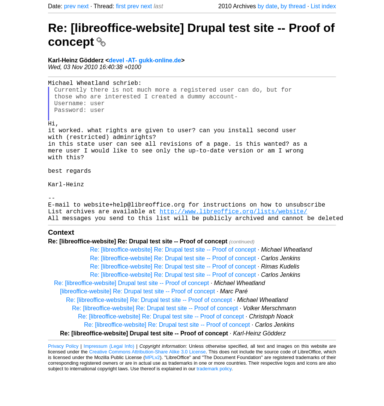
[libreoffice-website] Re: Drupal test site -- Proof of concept (137, 323)
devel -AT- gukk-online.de (145, 60)
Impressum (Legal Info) (109, 377)
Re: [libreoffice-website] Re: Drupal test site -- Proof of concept (173, 281)
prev (70, 6)
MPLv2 (152, 389)
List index (323, 6)
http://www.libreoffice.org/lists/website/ (234, 241)
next (82, 6)
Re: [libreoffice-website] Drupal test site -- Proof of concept (131, 314)
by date (267, 6)
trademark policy (213, 400)
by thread (293, 6)
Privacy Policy (63, 377)
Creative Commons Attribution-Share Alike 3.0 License (147, 383)
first (121, 6)
